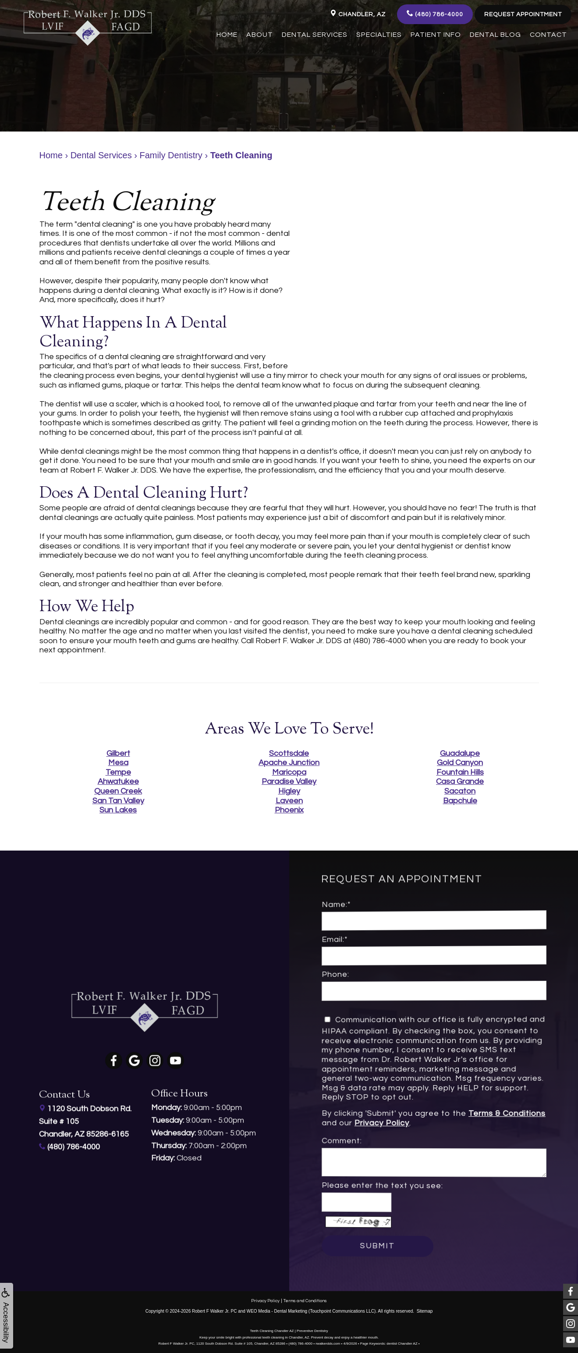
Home (227, 34)
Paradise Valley (289, 781)
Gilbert (118, 753)
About (259, 34)
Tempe (118, 772)
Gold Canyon (460, 762)
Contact (548, 34)
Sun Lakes (118, 810)
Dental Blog (495, 34)
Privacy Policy (404, 1121)
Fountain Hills (460, 772)
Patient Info (436, 34)
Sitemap (425, 1309)
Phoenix (289, 810)
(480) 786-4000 (435, 14)
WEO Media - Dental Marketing (277, 1309)
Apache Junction (289, 762)
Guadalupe (460, 753)
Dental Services (315, 34)
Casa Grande (460, 781)
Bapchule (460, 801)
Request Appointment (523, 14)
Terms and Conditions (305, 1298)
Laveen (289, 801)
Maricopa (289, 772)
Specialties (379, 34)
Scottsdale (289, 753)
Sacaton (459, 791)
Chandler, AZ (358, 14)
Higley (289, 791)
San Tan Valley (118, 801)
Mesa (118, 762)
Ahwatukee (118, 781)
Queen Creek (118, 791)
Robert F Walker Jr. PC (214, 1309)
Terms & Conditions (480, 1115)
